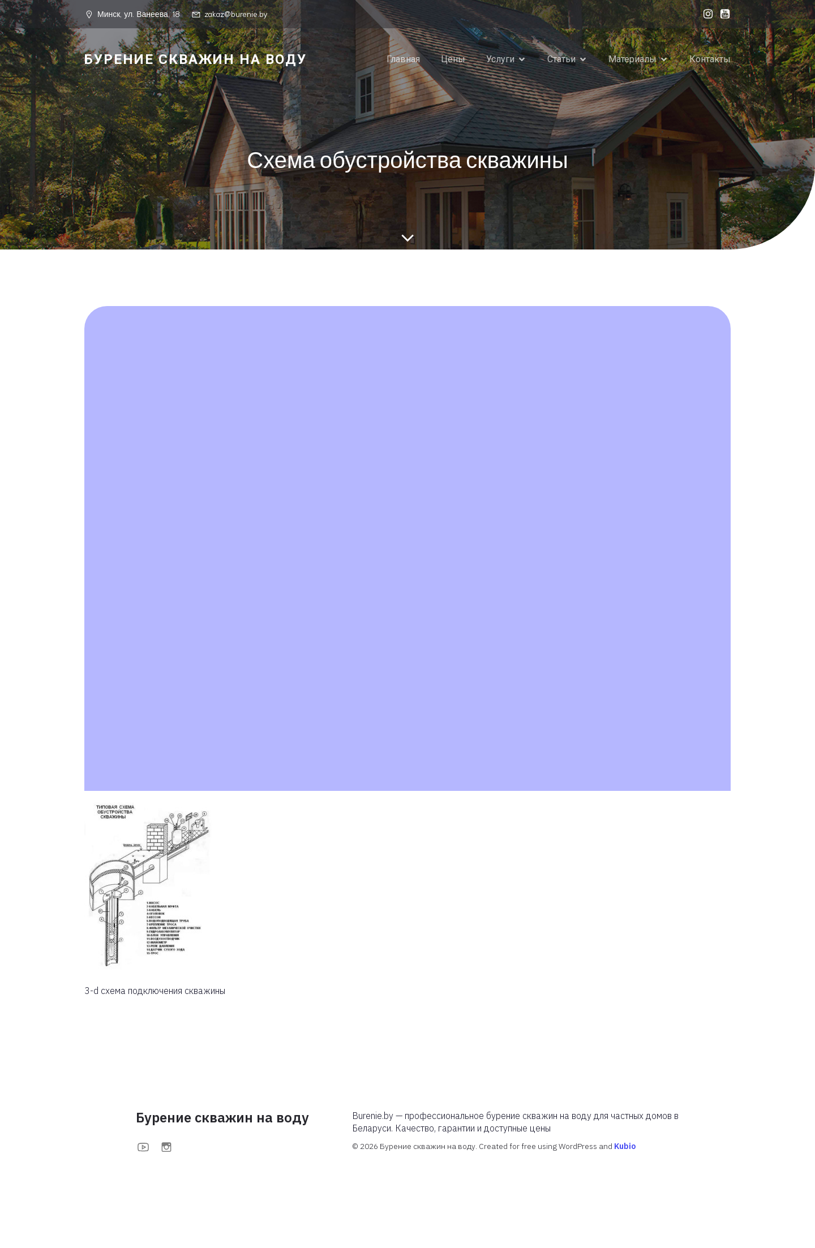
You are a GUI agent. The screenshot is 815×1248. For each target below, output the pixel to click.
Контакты (710, 59)
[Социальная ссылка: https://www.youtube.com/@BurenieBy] (722, 14)
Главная (403, 59)
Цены (453, 59)
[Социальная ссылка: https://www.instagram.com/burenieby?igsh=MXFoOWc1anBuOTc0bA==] (705, 14)
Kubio (625, 1147)
